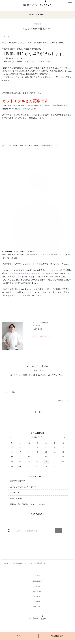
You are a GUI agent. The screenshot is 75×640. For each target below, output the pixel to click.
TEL (19, 636)
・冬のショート (61, 401)
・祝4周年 (11, 392)
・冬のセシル (13, 492)
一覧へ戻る (37, 412)
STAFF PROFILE (39, 336)
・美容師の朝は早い (16, 480)
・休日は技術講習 (15, 498)
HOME (6, 563)
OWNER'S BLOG (17, 563)
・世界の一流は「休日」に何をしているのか (26, 504)
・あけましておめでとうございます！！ (25, 486)
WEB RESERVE (57, 636)
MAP (63, 375)
